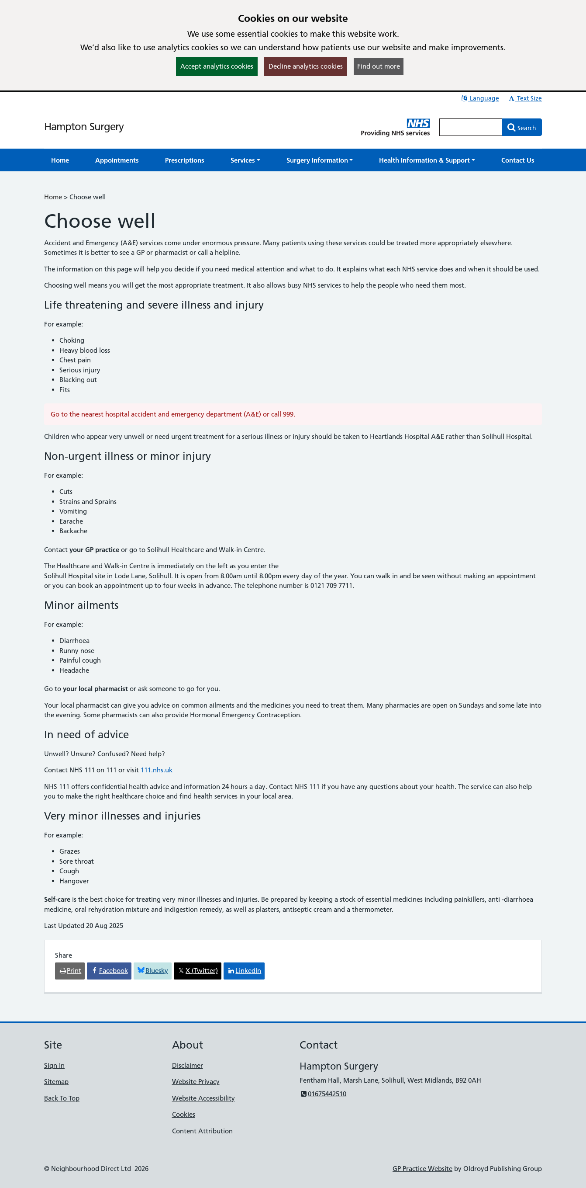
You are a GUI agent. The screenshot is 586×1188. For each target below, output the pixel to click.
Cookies (183, 1114)
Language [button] (479, 98)
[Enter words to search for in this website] (470, 127)
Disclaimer (187, 1065)
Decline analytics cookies (306, 66)
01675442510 (323, 1094)
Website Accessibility (203, 1098)
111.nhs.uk (156, 770)
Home (53, 197)
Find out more (378, 66)
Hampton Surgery (84, 126)
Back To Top (61, 1098)
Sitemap (56, 1081)
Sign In (54, 1065)
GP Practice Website (422, 1168)
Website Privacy (196, 1081)
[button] (245, 160)
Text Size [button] (524, 98)
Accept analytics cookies (216, 66)
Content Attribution (202, 1131)
